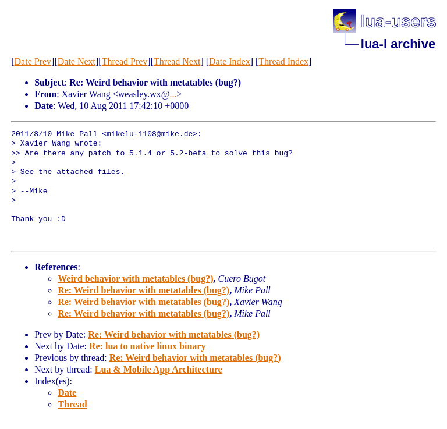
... (173, 94)
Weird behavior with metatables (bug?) (135, 278)
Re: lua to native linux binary (147, 346)
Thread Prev (125, 61)
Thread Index (283, 61)
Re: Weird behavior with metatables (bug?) (143, 290)
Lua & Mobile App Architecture (158, 369)
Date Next (76, 61)
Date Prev (33, 61)
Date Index (229, 61)
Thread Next (177, 61)
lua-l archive (398, 44)
